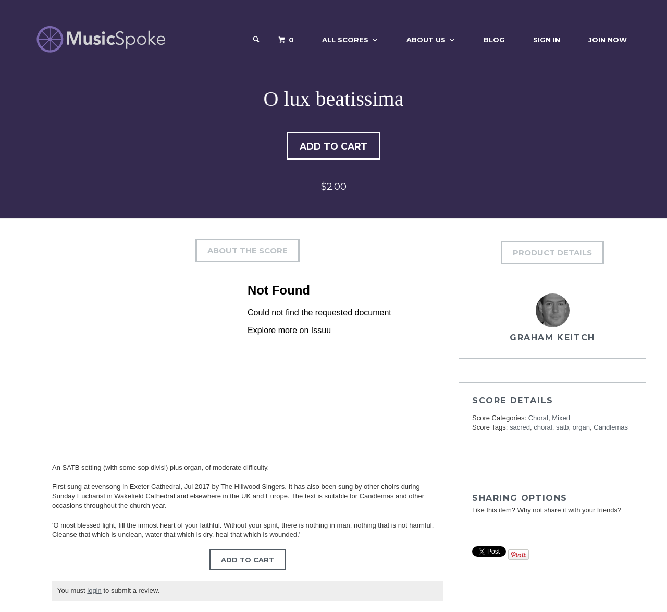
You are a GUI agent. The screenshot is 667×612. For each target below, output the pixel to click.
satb (562, 428)
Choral (538, 419)
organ (581, 428)
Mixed (561, 419)
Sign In (546, 39)
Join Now (607, 39)
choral (543, 428)
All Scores (345, 39)
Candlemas (611, 428)
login (94, 591)
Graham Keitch (552, 339)
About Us (426, 39)
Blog (494, 39)
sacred (520, 428)
